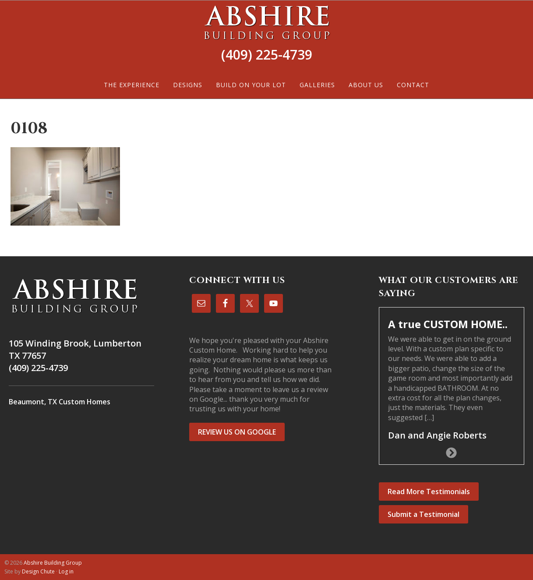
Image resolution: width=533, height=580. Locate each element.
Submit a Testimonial (423, 514)
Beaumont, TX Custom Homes (59, 402)
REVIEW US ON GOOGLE (237, 432)
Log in (66, 571)
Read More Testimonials (429, 491)
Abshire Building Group (266, 22)
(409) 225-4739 (266, 55)
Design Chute (38, 571)
